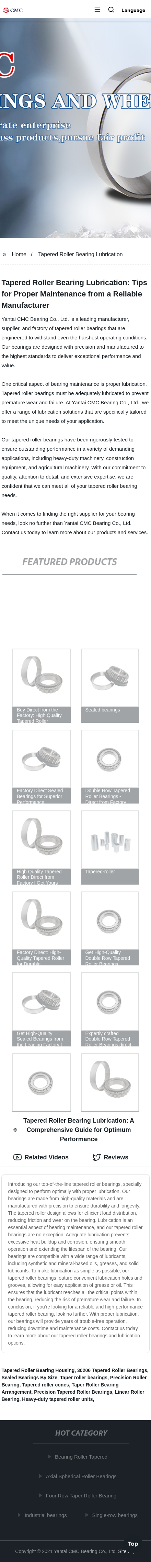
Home (19, 254)
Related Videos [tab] (41, 1157)
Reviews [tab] (110, 1157)
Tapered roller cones (45, 1384)
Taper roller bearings (83, 1377)
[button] (97, 10)
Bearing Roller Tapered (82, 1457)
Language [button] (133, 10)
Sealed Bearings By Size (29, 1377)
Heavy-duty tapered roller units (57, 1399)
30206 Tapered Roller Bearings (112, 1370)
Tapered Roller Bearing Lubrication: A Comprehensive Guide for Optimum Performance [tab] (73, 1130)
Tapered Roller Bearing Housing (37, 1370)
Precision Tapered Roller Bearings (73, 1392)
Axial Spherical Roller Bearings (82, 1476)
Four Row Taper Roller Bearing (82, 1495)
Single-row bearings (116, 1515)
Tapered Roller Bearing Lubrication (80, 254)
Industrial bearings (47, 1515)
